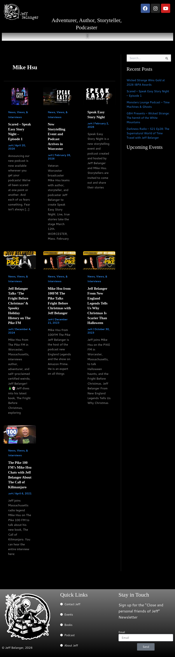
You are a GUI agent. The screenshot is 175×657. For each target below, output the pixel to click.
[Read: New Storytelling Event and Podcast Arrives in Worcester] (59, 96)
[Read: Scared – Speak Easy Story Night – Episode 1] (20, 96)
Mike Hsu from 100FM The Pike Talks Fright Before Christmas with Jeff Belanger (59, 302)
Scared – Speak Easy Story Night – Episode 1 (145, 93)
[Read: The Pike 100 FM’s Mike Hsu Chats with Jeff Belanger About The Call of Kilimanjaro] (20, 432)
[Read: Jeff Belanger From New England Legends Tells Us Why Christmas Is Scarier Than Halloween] (99, 259)
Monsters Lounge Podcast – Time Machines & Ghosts (145, 104)
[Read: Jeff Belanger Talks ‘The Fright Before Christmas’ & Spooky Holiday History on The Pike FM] (20, 259)
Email (121, 632)
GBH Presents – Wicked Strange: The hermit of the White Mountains (144, 117)
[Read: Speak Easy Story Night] (99, 96)
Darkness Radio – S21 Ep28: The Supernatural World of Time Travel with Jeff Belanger (148, 133)
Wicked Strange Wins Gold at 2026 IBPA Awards (147, 82)
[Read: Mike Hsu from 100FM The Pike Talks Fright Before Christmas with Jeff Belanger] (59, 259)
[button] (87, 36)
